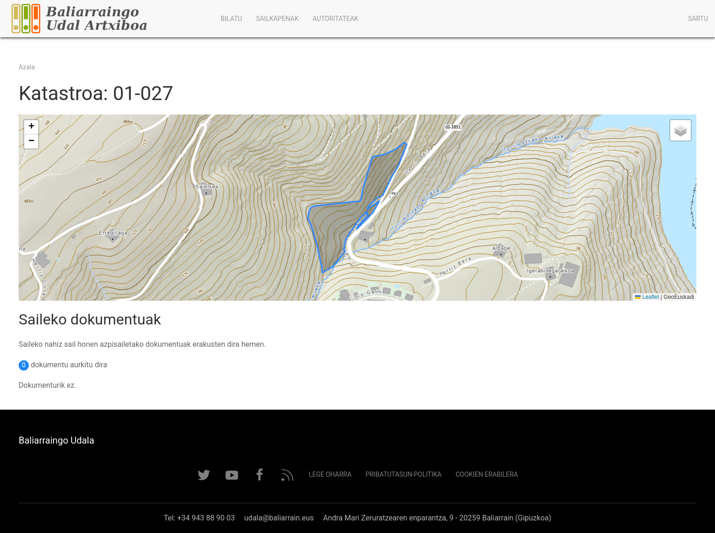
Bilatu (231, 18)
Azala (27, 67)
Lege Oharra (330, 474)
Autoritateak (335, 18)
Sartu (698, 18)
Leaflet (647, 297)
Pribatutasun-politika (403, 474)
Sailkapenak (277, 18)
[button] (31, 127)
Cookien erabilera (487, 474)
